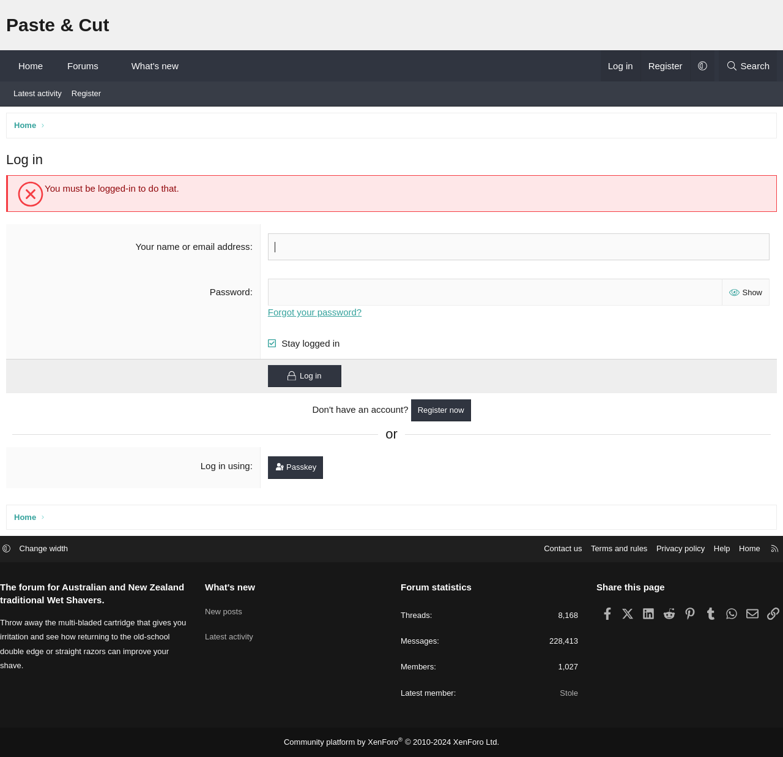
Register (86, 93)
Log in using (226, 468)
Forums (82, 66)
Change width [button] (53, 549)
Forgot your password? (316, 314)
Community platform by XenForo (391, 742)
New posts (228, 608)
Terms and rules (610, 549)
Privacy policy (671, 549)
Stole (564, 693)
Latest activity (37, 93)
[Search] (748, 65)
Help (713, 549)
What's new (155, 66)
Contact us (554, 549)
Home (30, 66)
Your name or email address (193, 249)
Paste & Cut (57, 25)
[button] (109, 65)
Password (230, 294)
